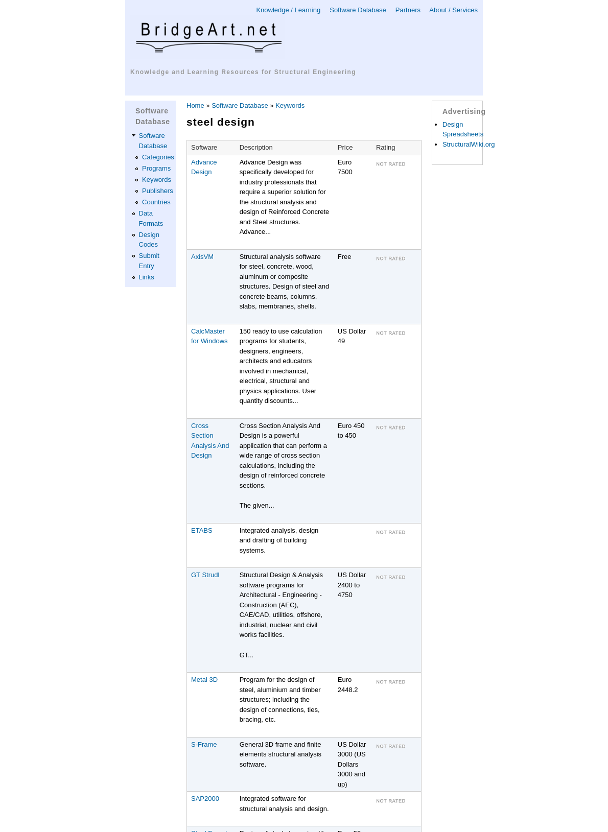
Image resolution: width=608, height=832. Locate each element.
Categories (158, 157)
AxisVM (202, 256)
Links (146, 277)
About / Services (453, 10)
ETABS (202, 530)
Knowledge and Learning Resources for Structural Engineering (243, 72)
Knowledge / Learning (288, 10)
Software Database (358, 10)
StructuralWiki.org (468, 144)
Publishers (157, 191)
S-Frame (204, 744)
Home (195, 105)
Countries (156, 202)
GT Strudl (205, 575)
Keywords (156, 179)
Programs (156, 168)
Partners (407, 10)
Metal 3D (204, 679)
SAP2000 (205, 798)
